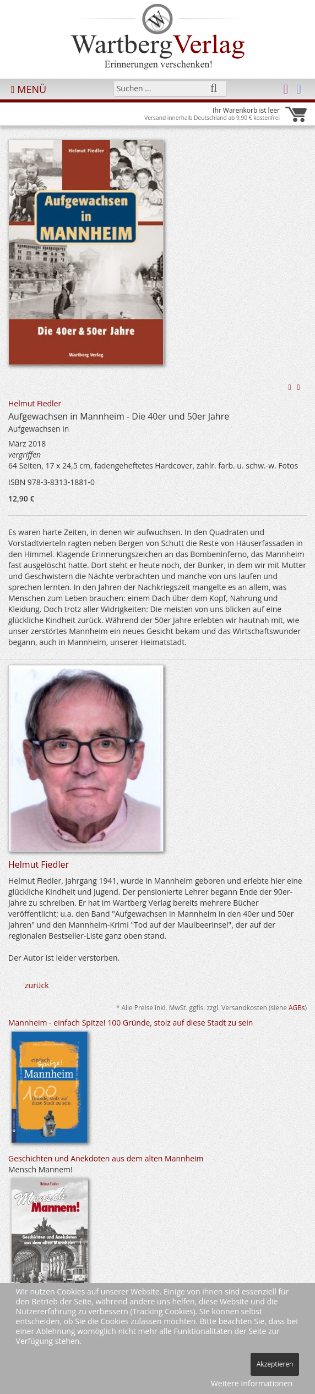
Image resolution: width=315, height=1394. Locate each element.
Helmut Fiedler (34, 403)
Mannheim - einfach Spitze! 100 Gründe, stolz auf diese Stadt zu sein (130, 1022)
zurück (37, 985)
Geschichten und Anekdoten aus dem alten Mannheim (106, 1158)
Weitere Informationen (251, 1383)
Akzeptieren (275, 1364)
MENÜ (28, 89)
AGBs (297, 1007)
